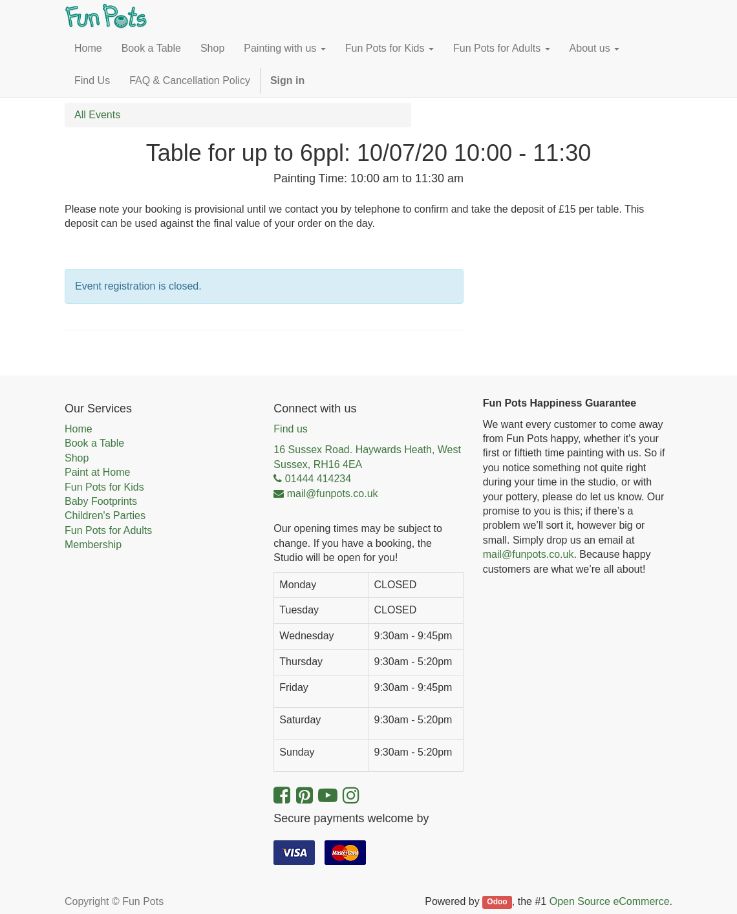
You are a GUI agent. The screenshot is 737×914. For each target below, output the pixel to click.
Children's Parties (105, 515)
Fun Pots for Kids (104, 487)
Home (78, 428)
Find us (290, 428)
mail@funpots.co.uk (528, 554)
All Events (97, 114)
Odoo (497, 902)
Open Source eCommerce (610, 901)
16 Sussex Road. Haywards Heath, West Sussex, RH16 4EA (367, 456)
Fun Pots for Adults (108, 530)
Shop (77, 457)
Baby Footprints (101, 501)
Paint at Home (97, 472)
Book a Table (94, 443)
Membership (93, 544)
